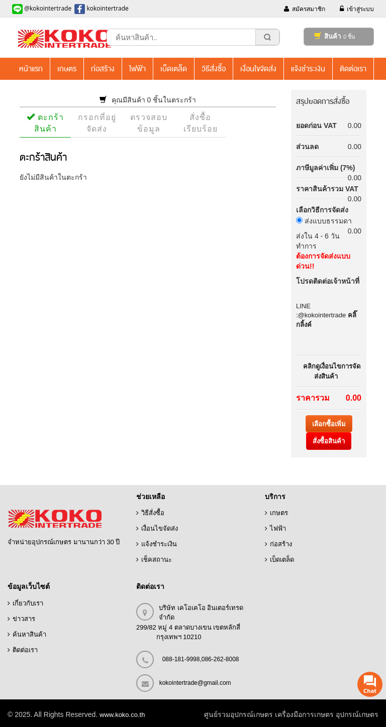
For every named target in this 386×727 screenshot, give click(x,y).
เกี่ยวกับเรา (28, 603)
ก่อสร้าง (281, 544)
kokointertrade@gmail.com (195, 682)
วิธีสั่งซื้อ (152, 513)
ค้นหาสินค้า (29, 634)
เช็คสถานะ (156, 559)
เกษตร (279, 513)
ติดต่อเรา (25, 650)
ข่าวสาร (24, 619)
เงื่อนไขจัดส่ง (159, 528)
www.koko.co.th (122, 714)
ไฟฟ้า (278, 528)
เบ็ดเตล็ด (282, 559)
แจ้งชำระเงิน (159, 544)
